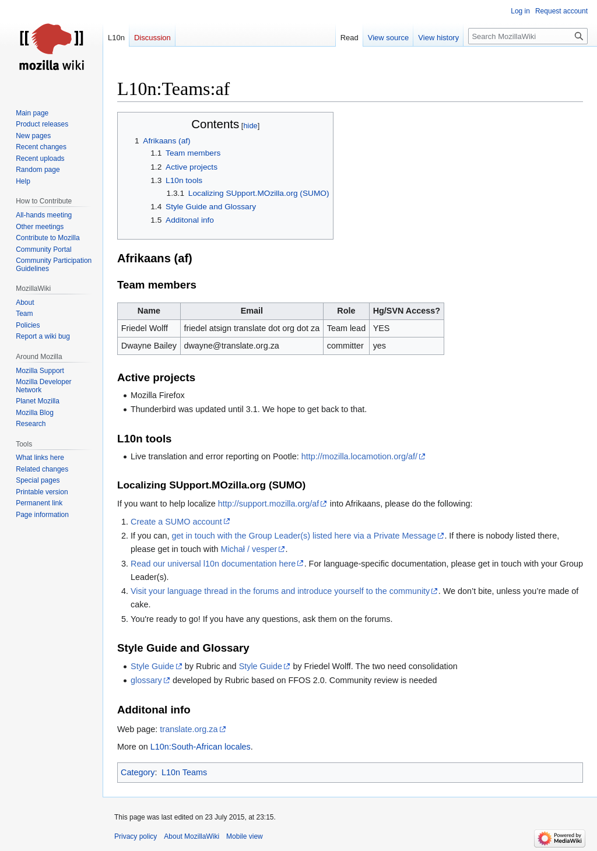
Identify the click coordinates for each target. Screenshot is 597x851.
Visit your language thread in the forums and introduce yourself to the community (280, 591)
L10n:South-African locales (200, 746)
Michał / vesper (248, 549)
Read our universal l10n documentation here (213, 563)
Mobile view (244, 836)
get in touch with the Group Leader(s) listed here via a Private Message (303, 535)
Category (137, 772)
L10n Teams (184, 772)
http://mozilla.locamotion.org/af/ (359, 456)
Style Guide (152, 666)
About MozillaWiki (191, 836)
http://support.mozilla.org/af (268, 503)
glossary (146, 680)
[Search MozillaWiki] (528, 36)
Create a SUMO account (176, 521)
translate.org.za (188, 729)
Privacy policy (135, 836)
